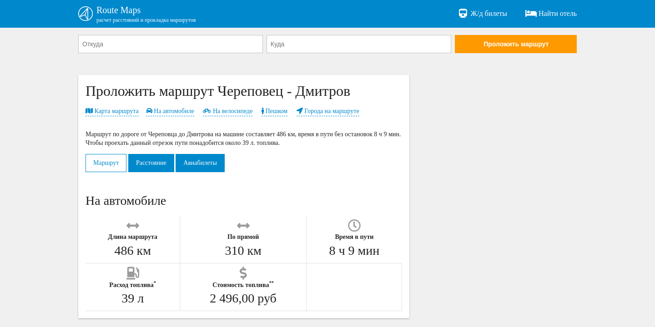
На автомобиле (170, 111)
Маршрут (106, 162)
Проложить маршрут (516, 44)
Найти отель (551, 13)
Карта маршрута (112, 111)
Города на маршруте (328, 111)
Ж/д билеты (482, 13)
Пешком (274, 111)
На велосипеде (227, 111)
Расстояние (151, 162)
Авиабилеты (200, 162)
